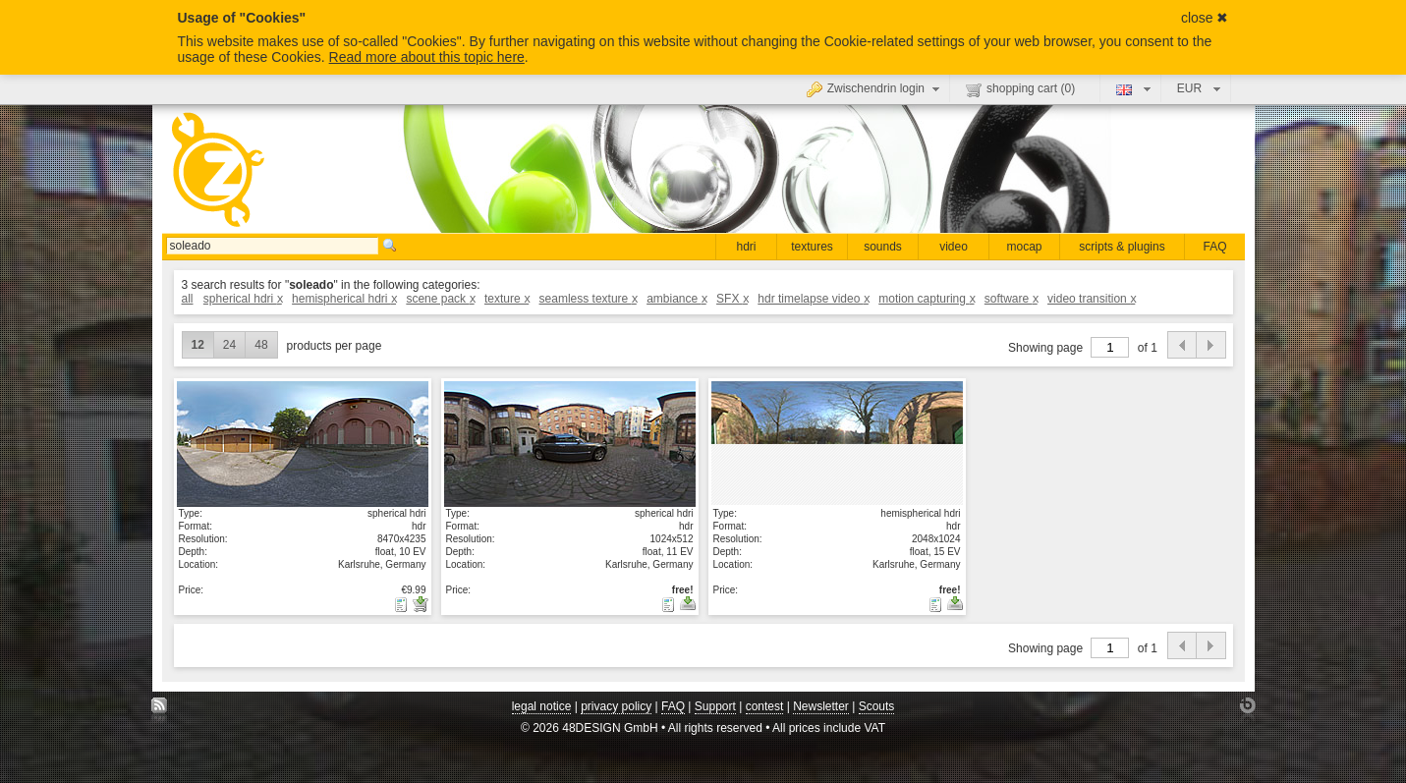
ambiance (676, 299)
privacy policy (616, 706)
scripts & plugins (1121, 246)
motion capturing (926, 299)
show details (302, 443)
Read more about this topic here (427, 57)
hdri (746, 246)
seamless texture (588, 299)
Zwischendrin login (875, 88)
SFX (732, 299)
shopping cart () (1020, 89)
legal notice (542, 706)
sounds (883, 246)
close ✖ (1205, 18)
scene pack (440, 299)
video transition (1091, 299)
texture (506, 299)
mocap (1023, 246)
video (953, 246)
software (1011, 299)
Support (715, 706)
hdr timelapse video (813, 299)
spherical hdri (242, 299)
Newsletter (821, 706)
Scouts (877, 706)
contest (765, 706)
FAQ (1214, 246)
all (188, 299)
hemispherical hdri (344, 299)
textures (812, 246)
